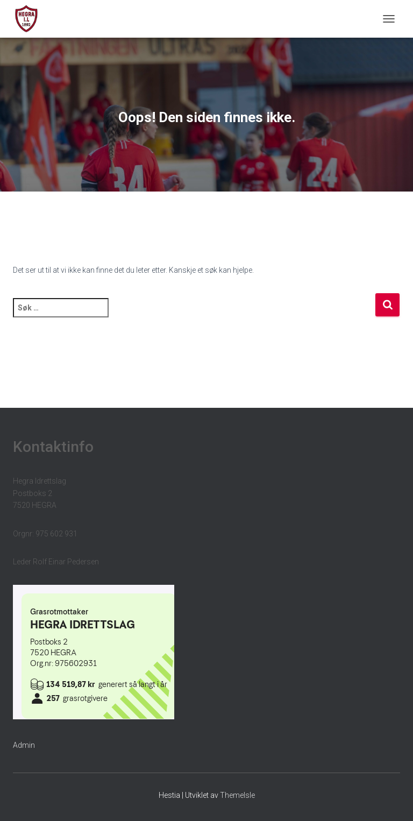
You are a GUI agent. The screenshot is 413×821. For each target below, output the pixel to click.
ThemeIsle (237, 795)
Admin (24, 745)
